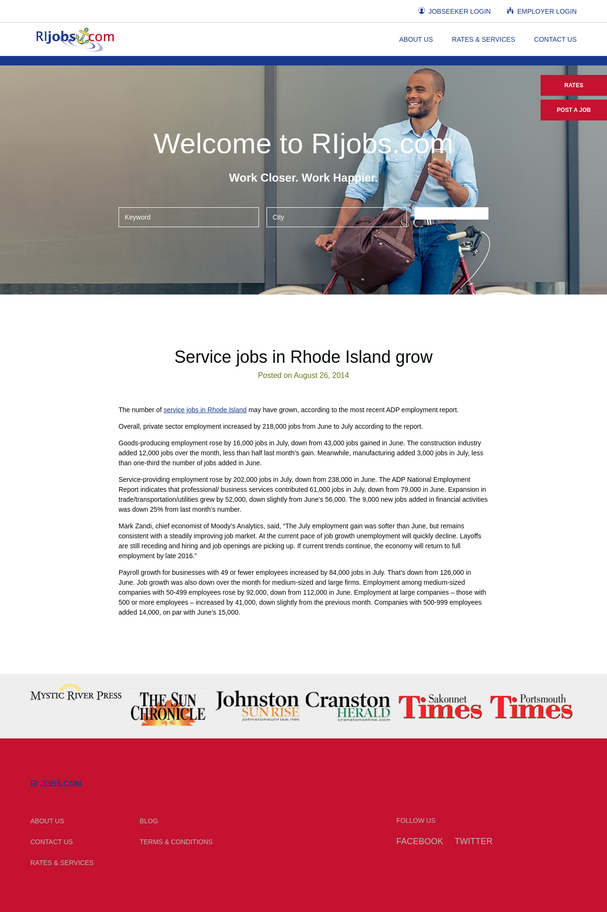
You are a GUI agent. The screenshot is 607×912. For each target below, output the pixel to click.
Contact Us (555, 39)
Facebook (419, 841)
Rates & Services (483, 39)
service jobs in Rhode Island (205, 410)
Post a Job (574, 110)
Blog (148, 821)
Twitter (474, 841)
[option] (75, 691)
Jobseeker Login (454, 11)
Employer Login (542, 11)
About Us (416, 39)
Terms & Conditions (175, 842)
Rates (573, 85)
